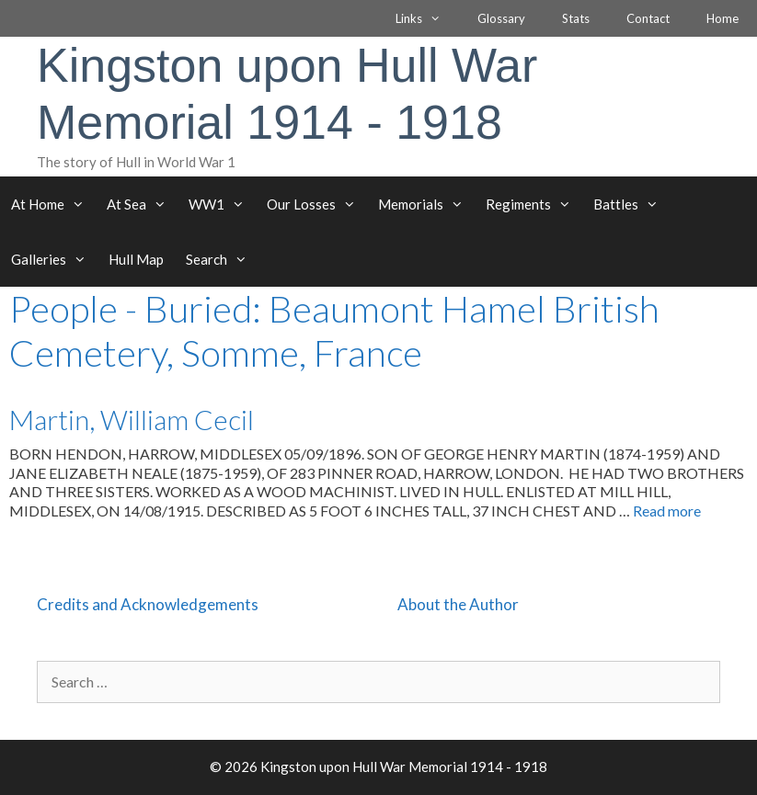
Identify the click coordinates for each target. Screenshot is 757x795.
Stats (576, 18)
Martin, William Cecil (131, 419)
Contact (648, 18)
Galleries (54, 259)
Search (222, 259)
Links (427, 18)
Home (722, 18)
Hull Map (136, 259)
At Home (53, 204)
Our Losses (317, 204)
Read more (667, 510)
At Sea (142, 204)
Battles (631, 204)
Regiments (534, 204)
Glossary (501, 18)
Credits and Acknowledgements (147, 604)
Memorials (426, 204)
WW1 (222, 204)
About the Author (458, 604)
